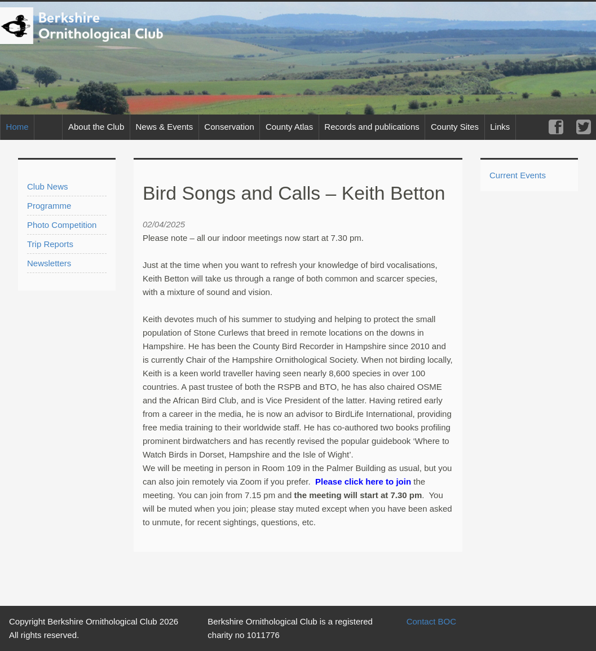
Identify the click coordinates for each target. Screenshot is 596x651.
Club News (47, 186)
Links (500, 126)
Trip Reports (50, 244)
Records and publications (371, 126)
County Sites (455, 126)
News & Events (164, 126)
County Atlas (289, 126)
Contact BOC (431, 621)
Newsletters (49, 263)
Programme (49, 205)
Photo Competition (61, 225)
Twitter (583, 127)
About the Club (96, 126)
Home (17, 126)
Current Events (517, 175)
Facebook (555, 127)
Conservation (229, 126)
